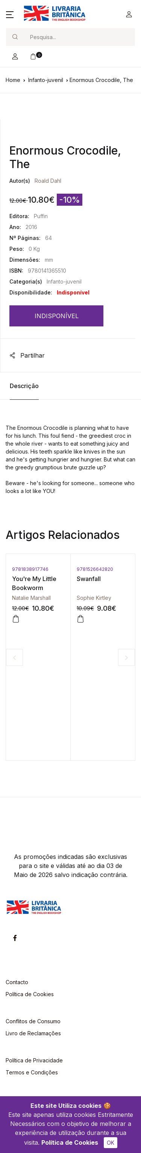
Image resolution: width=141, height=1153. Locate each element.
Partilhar (27, 355)
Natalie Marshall (31, 598)
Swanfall (89, 579)
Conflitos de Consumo (33, 1021)
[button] (10, 14)
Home (13, 80)
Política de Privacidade (34, 1060)
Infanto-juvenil (45, 80)
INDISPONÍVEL (57, 316)
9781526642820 (95, 569)
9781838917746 (30, 569)
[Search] (79, 37)
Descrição (24, 386)
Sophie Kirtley (94, 598)
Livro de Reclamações (33, 1033)
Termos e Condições (32, 1072)
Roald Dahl (48, 181)
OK (110, 1142)
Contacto (17, 982)
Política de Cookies (69, 1142)
